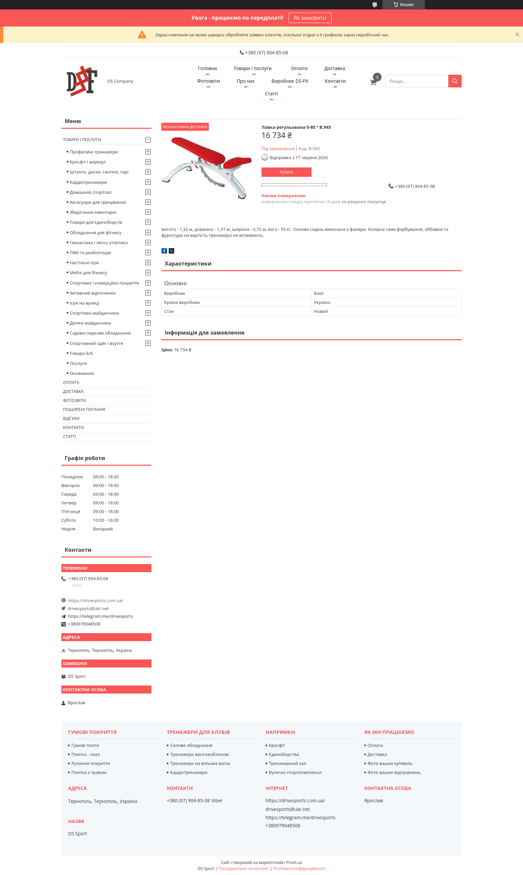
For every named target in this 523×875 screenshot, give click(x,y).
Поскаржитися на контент (243, 868)
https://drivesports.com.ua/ (95, 600)
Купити (286, 172)
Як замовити (310, 17)
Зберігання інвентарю (93, 212)
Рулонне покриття (90, 763)
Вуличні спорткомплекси (295, 772)
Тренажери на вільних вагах (200, 763)
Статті (271, 93)
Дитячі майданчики (90, 323)
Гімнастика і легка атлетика (99, 243)
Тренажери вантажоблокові (199, 754)
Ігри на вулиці (84, 303)
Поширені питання (84, 409)
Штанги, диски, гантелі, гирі (99, 172)
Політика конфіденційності (299, 868)
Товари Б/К (81, 353)
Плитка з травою (89, 772)
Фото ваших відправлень (394, 772)
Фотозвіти (208, 81)
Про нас (246, 81)
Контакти (335, 81)
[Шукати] (455, 81)
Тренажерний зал (287, 763)
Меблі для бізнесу (88, 273)
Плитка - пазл (85, 754)
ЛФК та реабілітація (90, 253)
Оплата (299, 68)
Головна (207, 68)
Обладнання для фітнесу (95, 233)
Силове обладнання (191, 745)
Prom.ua (294, 862)
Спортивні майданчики (94, 313)
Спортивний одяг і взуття (96, 343)
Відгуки (71, 418)
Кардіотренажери (88, 182)
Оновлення (82, 373)
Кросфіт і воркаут (88, 162)
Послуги (78, 363)
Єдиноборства (284, 754)
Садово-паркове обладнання (100, 333)
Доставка (334, 68)
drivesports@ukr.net (88, 608)
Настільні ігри (84, 263)
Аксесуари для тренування (98, 202)
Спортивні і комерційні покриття (104, 283)
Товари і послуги (252, 68)
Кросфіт (277, 745)
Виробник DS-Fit (290, 81)
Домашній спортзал (90, 192)
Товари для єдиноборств (96, 222)
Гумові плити (85, 745)
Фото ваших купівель (390, 763)
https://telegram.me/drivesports (100, 616)
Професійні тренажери (94, 152)
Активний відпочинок (93, 293)
